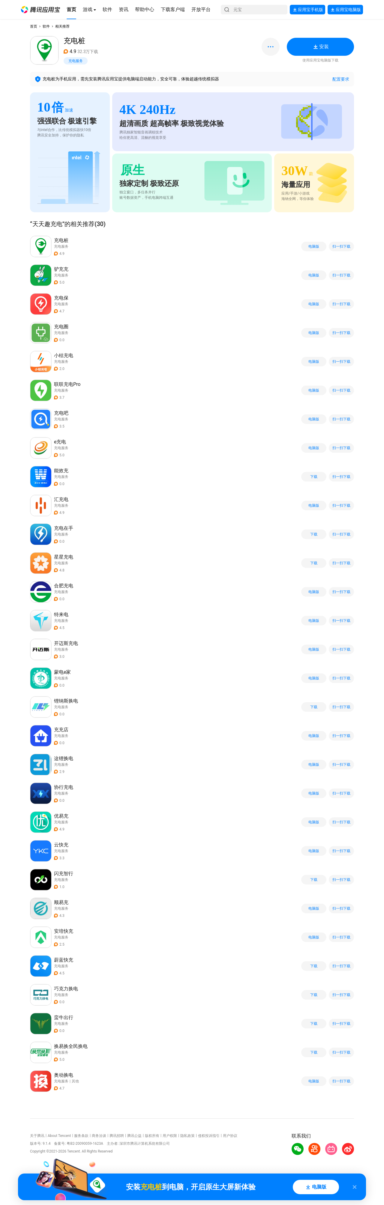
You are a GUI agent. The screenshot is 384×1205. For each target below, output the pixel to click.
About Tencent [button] (59, 1136)
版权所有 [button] (152, 1136)
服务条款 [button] (81, 1136)
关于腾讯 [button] (37, 1136)
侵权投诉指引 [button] (209, 1136)
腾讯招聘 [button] (117, 1136)
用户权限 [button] (170, 1136)
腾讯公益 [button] (134, 1136)
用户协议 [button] (230, 1136)
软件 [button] (46, 26)
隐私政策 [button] (187, 1136)
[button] (40, 9)
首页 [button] (33, 26)
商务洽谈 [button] (99, 1136)
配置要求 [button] (340, 79)
